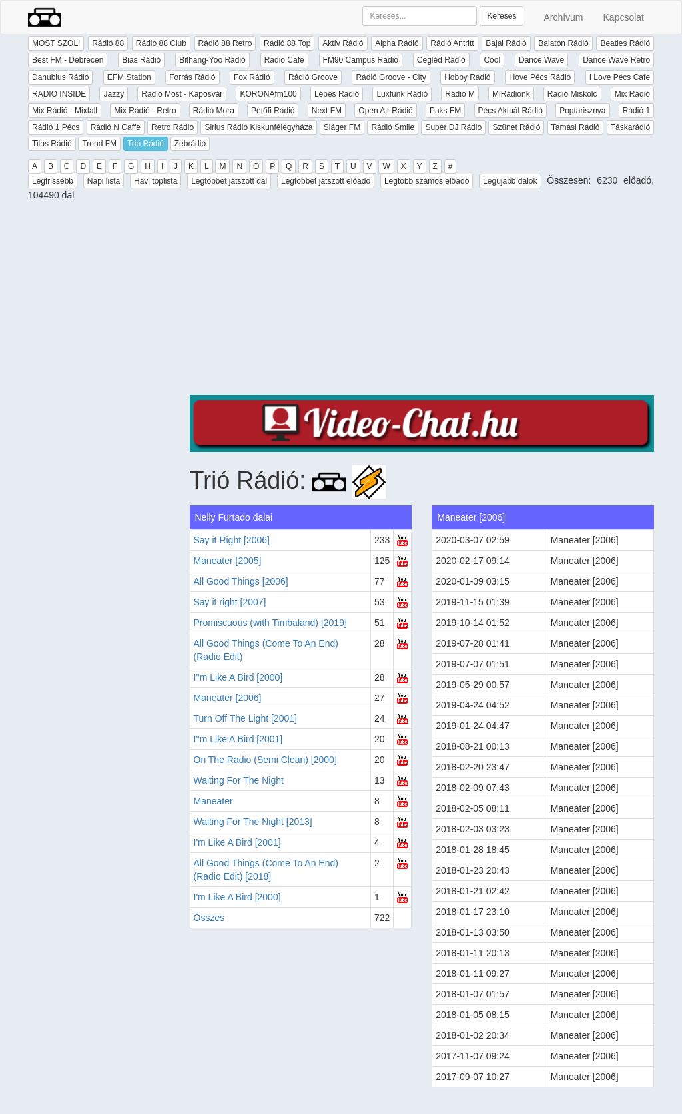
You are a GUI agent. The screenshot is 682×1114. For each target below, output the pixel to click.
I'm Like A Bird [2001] (237, 842)
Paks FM (445, 110)
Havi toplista (155, 181)
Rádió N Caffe (116, 127)
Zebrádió (190, 143)
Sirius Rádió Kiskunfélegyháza (258, 127)
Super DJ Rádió (453, 127)
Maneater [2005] (228, 560)
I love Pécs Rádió (540, 77)
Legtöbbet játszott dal (229, 181)
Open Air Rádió (385, 110)
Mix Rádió (632, 94)
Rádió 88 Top (287, 43)
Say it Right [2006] (232, 540)
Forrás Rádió (192, 77)
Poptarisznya (582, 110)
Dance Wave (541, 60)
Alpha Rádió (396, 43)
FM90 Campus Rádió (360, 60)
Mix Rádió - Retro (145, 110)
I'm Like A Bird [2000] (237, 897)
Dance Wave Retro (616, 60)
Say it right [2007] (230, 602)
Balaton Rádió (563, 43)
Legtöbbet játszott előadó (325, 181)
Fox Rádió (252, 77)
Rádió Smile (392, 127)
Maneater (213, 801)
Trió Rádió (145, 143)
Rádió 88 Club (161, 43)
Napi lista (103, 181)
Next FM (327, 110)
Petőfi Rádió (272, 110)
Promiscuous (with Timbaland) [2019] (270, 622)
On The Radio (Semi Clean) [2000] (265, 759)
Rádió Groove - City (391, 77)
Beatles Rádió (625, 43)
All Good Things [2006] (241, 581)
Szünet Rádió (516, 127)
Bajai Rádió (506, 43)
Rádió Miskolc (572, 94)
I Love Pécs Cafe (619, 77)
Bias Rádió (141, 60)
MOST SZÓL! (56, 43)
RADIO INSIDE (59, 94)
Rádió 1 (636, 110)
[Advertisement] (422, 301)
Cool (492, 60)
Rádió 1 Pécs (55, 127)
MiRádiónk (511, 94)
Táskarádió (630, 127)
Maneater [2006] (228, 698)
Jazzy (113, 94)
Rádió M (460, 94)
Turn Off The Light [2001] (245, 718)
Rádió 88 (108, 43)
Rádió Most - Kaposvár (181, 94)
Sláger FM (342, 127)
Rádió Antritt (452, 43)
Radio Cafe (284, 60)
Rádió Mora (213, 110)
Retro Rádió (172, 127)
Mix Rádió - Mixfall (64, 110)
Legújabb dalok (510, 181)
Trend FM (99, 143)
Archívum (563, 17)
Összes (209, 917)
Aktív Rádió (342, 43)
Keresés (501, 16)
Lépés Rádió (336, 94)
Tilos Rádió (52, 143)
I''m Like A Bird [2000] (238, 677)
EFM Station (129, 77)
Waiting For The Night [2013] (253, 821)
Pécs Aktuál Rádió (510, 110)
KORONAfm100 (268, 94)
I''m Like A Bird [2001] (238, 739)
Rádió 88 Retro (225, 43)
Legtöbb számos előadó (426, 181)
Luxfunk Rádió (402, 94)
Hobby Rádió (467, 77)
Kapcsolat (623, 17)
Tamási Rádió (575, 127)
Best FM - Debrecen (67, 60)
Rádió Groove (313, 77)
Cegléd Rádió (441, 60)
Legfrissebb (52, 181)
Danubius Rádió (60, 77)
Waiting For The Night (239, 780)
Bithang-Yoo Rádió (212, 60)
